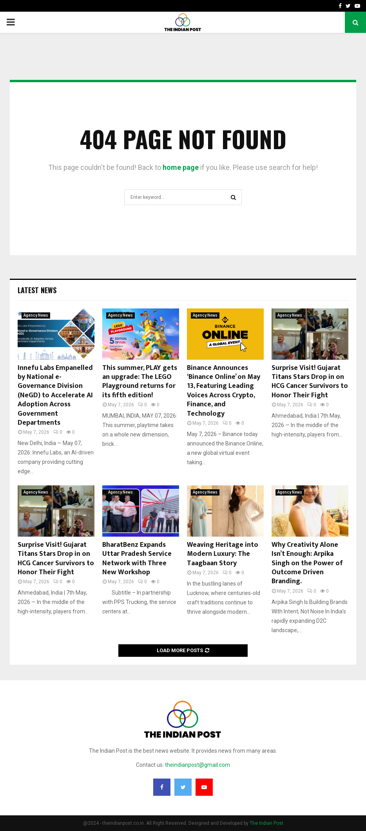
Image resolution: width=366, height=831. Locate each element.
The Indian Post (266, 823)
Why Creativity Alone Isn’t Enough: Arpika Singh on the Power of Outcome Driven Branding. (307, 563)
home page (181, 167)
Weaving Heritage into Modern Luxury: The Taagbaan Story (222, 554)
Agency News (36, 315)
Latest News (37, 290)
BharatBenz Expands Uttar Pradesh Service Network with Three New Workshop (137, 558)
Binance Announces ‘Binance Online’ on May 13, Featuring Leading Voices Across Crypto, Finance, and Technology (223, 391)
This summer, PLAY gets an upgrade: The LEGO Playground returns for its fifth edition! (139, 381)
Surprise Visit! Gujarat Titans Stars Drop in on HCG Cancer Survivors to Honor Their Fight (310, 381)
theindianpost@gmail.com (197, 765)
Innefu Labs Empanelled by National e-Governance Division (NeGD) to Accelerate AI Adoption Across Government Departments (55, 395)
